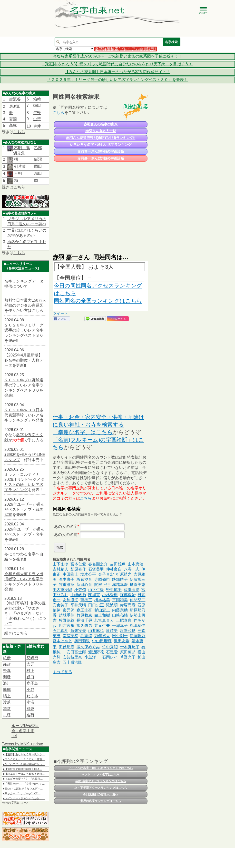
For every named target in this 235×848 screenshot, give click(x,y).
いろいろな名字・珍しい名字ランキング (100, 145)
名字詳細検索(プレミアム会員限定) (125, 49)
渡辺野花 (96, 652)
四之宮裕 (66, 625)
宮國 (13, 119)
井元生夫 (102, 625)
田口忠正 (96, 605)
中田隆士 (70, 574)
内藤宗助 (120, 610)
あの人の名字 (66, 526)
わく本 (32, 696)
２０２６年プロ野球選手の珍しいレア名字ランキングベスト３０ (23, 385)
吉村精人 (60, 569)
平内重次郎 (62, 590)
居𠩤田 (15, 106)
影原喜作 (78, 569)
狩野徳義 (66, 620)
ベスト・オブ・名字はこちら (101, 774)
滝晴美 (112, 631)
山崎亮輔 (120, 615)
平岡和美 (120, 600)
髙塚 (13, 125)
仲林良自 (114, 569)
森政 (7, 664)
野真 (7, 671)
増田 (38, 173)
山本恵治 (135, 564)
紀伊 (7, 658)
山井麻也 (96, 631)
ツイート (60, 313)
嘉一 (72, 257)
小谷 (30, 690)
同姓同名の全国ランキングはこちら (98, 301)
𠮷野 (37, 113)
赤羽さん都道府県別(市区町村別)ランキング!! (101, 138)
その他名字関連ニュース (15, 802)
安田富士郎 (76, 652)
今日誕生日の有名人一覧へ (100, 794)
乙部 (38, 148)
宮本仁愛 (78, 564)
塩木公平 (88, 574)
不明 (17, 173)
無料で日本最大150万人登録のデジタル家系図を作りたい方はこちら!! (25, 305)
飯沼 (38, 159)
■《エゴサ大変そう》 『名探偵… (23, 778)
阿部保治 (128, 595)
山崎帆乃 (78, 595)
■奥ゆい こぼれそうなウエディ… (23, 788)
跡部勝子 (120, 579)
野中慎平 (114, 590)
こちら (19, 132)
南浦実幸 (70, 636)
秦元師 (68, 610)
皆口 (30, 677)
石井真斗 (60, 631)
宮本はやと (62, 641)
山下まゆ (60, 564)
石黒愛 (112, 652)
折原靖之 (124, 574)
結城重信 (66, 615)
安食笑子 (60, 605)
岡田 (38, 166)
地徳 (7, 690)
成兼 (30, 709)
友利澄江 (70, 600)
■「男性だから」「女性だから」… (24, 783)
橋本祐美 (102, 600)
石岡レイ (110, 657)
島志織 (86, 636)
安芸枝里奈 (72, 657)
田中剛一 (120, 636)
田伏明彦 (66, 647)
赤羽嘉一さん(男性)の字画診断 (100, 151)
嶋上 (7, 696)
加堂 (7, 709)
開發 (7, 677)
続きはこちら (16, 633)
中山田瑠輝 (102, 641)
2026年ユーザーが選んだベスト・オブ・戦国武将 (24, 509)
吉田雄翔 (118, 564)
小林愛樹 (110, 595)
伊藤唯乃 (137, 636)
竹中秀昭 (110, 647)
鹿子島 (32, 683)
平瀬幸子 (120, 625)
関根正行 (102, 584)
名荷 (30, 715)
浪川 (7, 683)
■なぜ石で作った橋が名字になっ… (24, 764)
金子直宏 (106, 574)
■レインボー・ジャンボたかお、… (24, 798)
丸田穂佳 (137, 625)
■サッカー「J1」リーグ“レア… (21, 793)
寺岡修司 (102, 579)
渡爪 (7, 702)
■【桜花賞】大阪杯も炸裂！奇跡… (24, 773)
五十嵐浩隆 (72, 662)
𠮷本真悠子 (129, 647)
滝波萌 (112, 605)
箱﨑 (37, 99)
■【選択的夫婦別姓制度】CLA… (22, 769)
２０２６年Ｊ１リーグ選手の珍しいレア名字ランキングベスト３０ (23, 330)
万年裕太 (102, 636)
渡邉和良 (128, 631)
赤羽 (58, 257)
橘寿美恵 (137, 584)
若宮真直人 (104, 620)
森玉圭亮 (84, 610)
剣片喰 (19, 166)
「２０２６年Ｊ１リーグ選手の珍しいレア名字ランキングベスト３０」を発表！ (117, 80)
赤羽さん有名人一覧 (100, 131)
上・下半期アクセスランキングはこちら (100, 787)
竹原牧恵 (84, 615)
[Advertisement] (100, 205)
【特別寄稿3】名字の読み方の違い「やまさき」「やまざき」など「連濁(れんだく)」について (25, 613)
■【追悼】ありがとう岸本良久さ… (24, 754)
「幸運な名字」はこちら (83, 432)
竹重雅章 (66, 584)
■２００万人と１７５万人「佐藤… (24, 759)
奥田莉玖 (82, 641)
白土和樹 (102, 615)
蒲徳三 (86, 600)
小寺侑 (80, 590)
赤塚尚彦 (128, 605)
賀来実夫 (78, 631)
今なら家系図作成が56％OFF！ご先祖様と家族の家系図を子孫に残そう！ (117, 56)
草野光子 (128, 657)
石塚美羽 (96, 569)
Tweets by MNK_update (22, 744)
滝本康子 (66, 579)
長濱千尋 (84, 620)
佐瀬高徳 (131, 590)
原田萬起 (128, 652)
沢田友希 (121, 641)
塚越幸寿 (120, 584)
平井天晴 (78, 605)
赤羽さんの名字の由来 (101, 124)
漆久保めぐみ (88, 647)
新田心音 (84, 584)
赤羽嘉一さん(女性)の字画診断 (100, 158)
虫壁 (37, 119)
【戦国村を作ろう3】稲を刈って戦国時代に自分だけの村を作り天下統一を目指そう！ (117, 64)
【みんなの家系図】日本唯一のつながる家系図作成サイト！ (117, 72)
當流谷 (15, 99)
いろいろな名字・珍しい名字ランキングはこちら (101, 768)
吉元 (30, 664)
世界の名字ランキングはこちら (100, 801)
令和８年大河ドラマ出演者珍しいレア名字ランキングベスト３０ (23, 579)
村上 (30, 671)
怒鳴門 (32, 658)
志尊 (7, 715)
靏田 (37, 105)
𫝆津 (37, 126)
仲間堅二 (137, 600)
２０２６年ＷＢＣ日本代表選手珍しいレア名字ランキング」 (23, 415)
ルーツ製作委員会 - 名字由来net (25, 731)
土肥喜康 (124, 620)
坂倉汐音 (84, 579)
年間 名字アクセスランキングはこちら (100, 781)
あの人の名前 (66, 534)
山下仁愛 (96, 590)
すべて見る (62, 672)
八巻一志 (131, 569)
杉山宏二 (102, 610)
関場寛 (94, 595)
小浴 (30, 702)
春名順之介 (98, 564)
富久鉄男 (84, 625)
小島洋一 (92, 657)
